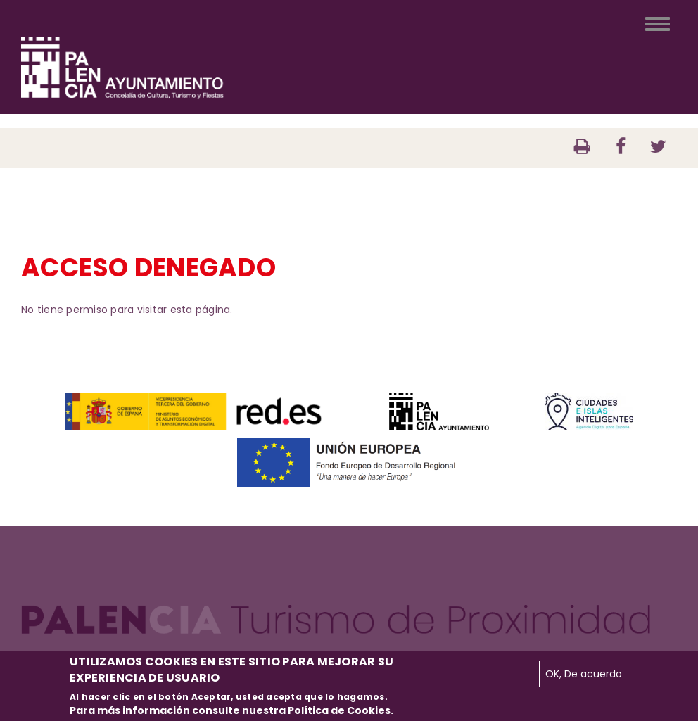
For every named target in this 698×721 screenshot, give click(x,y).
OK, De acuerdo (583, 674)
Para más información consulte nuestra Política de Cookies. (231, 710)
